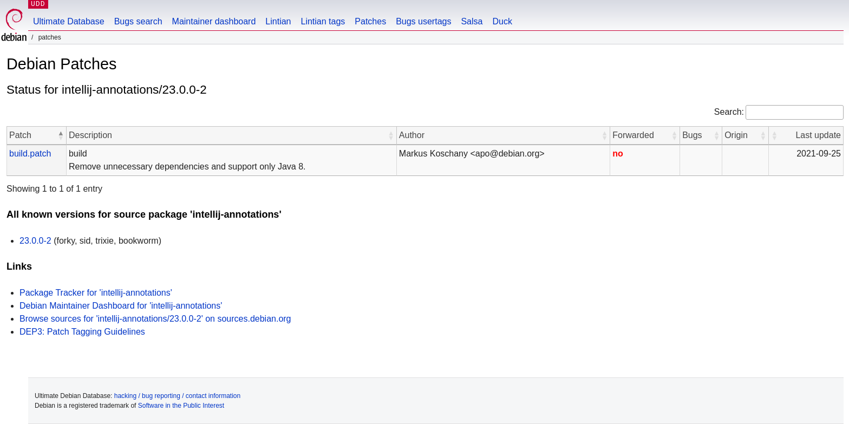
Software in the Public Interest (181, 405)
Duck (502, 21)
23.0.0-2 (35, 240)
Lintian (278, 21)
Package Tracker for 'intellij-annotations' (95, 292)
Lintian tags (323, 21)
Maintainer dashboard (214, 21)
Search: (729, 111)
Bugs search (138, 21)
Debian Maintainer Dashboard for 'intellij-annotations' (120, 305)
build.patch (30, 153)
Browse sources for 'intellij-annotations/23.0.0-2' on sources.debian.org (155, 318)
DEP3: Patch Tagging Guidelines (82, 331)
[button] (60, 135)
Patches (370, 21)
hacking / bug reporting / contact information (177, 396)
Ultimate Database (69, 21)
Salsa (471, 21)
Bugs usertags (423, 21)
